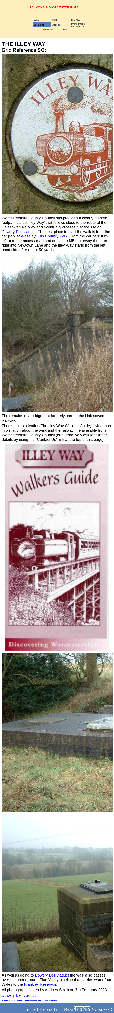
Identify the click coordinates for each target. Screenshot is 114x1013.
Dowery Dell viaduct (19, 231)
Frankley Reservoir (40, 984)
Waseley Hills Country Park (44, 236)
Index (36, 20)
